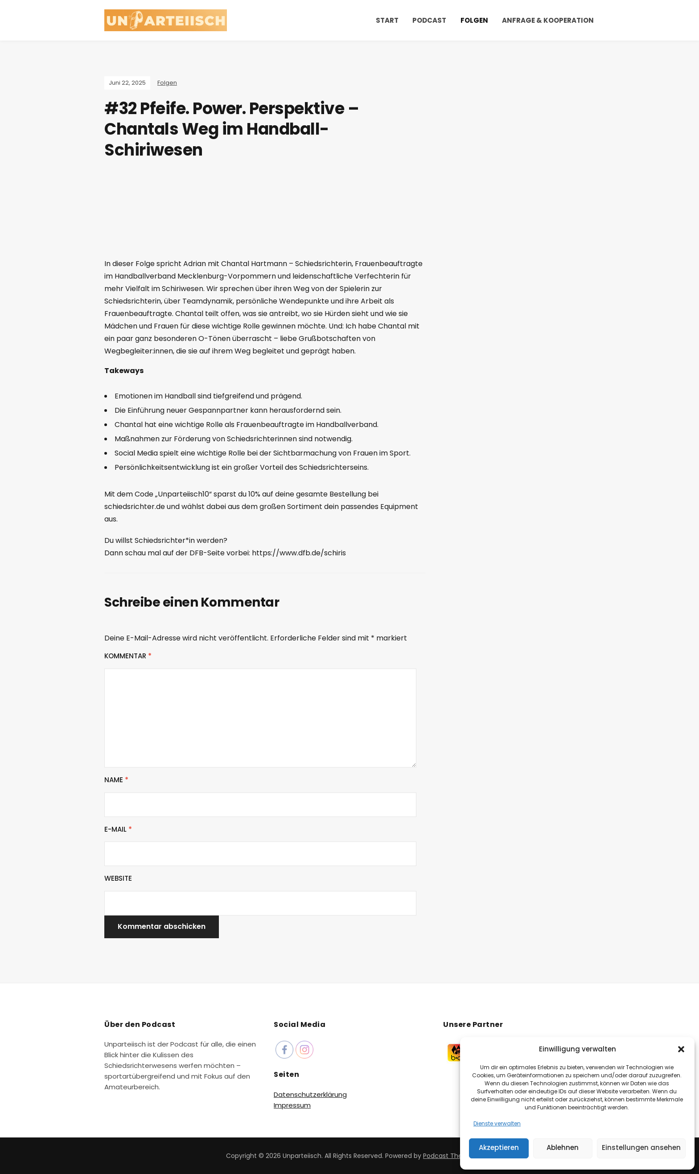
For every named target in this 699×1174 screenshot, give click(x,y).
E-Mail (118, 829)
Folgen (474, 20)
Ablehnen (563, 1147)
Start (387, 20)
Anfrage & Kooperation (548, 20)
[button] (681, 1049)
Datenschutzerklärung (310, 1094)
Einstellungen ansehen (641, 1147)
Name (116, 779)
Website (118, 878)
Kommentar (128, 656)
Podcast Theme (448, 1155)
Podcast (429, 20)
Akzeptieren (499, 1147)
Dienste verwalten (497, 1123)
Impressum (292, 1105)
